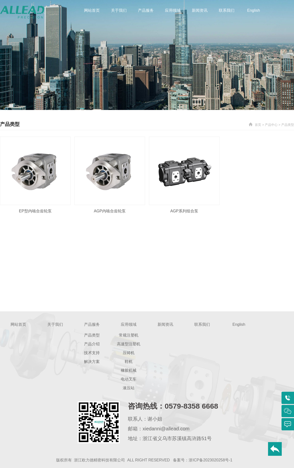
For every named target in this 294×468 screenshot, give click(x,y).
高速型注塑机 (128, 344)
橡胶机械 (128, 370)
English (253, 10)
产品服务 (146, 10)
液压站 (129, 388)
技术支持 (92, 353)
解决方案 (92, 361)
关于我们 (119, 10)
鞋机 (129, 361)
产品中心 (271, 125)
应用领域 (173, 10)
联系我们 (226, 10)
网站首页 (92, 10)
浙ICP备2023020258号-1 (210, 460)
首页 (258, 125)
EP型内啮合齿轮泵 (35, 211)
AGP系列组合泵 (184, 211)
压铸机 (129, 353)
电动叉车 (128, 379)
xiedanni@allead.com (166, 428)
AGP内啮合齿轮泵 (110, 211)
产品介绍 (92, 344)
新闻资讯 (200, 10)
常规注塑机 (128, 335)
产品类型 (287, 125)
